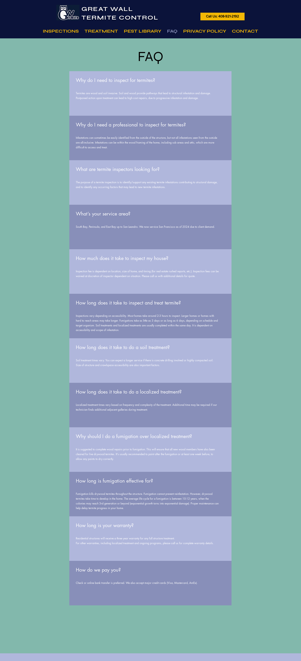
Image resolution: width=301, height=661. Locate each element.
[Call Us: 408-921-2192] (222, 16)
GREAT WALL (107, 9)
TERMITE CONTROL (119, 17)
